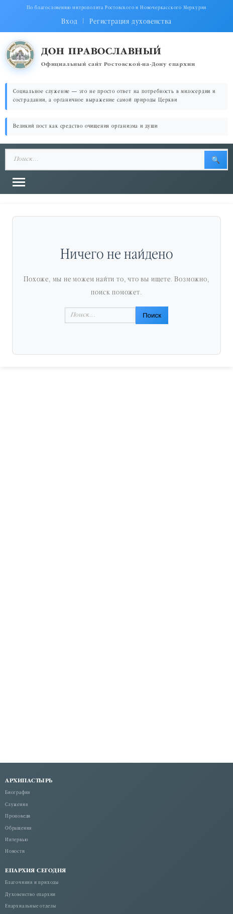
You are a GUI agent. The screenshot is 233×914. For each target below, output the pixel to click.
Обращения (18, 829)
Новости (15, 852)
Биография (17, 793)
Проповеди (18, 817)
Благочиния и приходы (32, 883)
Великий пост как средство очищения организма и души (85, 126)
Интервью (16, 840)
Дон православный (101, 52)
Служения (16, 805)
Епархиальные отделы (30, 906)
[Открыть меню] (19, 182)
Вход (69, 22)
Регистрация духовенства (130, 22)
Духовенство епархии (30, 895)
